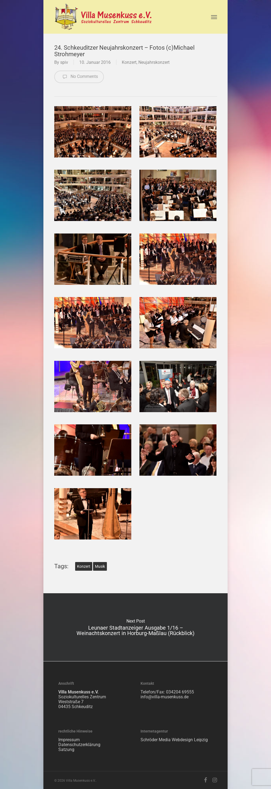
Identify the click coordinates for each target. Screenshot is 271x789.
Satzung (66, 749)
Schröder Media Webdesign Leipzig (174, 739)
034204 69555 (180, 692)
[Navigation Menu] (214, 17)
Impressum (69, 739)
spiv (64, 62)
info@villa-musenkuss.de (165, 696)
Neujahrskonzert (154, 62)
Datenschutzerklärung (79, 744)
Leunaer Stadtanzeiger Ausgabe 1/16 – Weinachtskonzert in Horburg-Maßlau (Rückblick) (135, 627)
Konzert (129, 62)
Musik (100, 566)
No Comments (79, 77)
